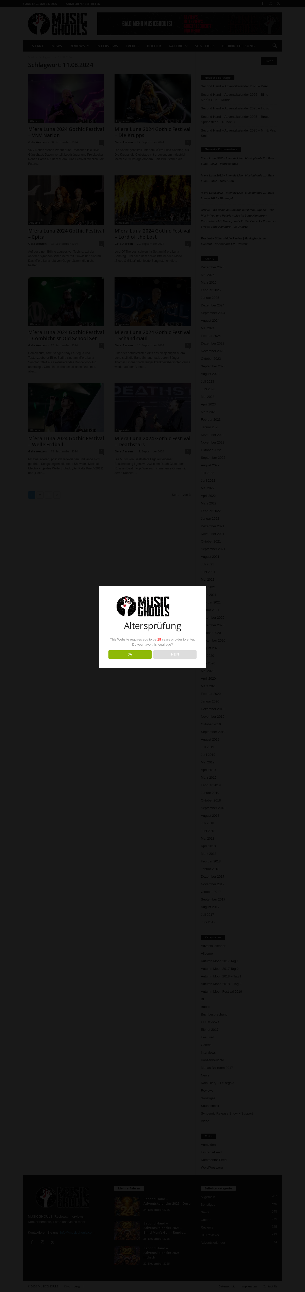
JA (130, 654)
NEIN (175, 654)
